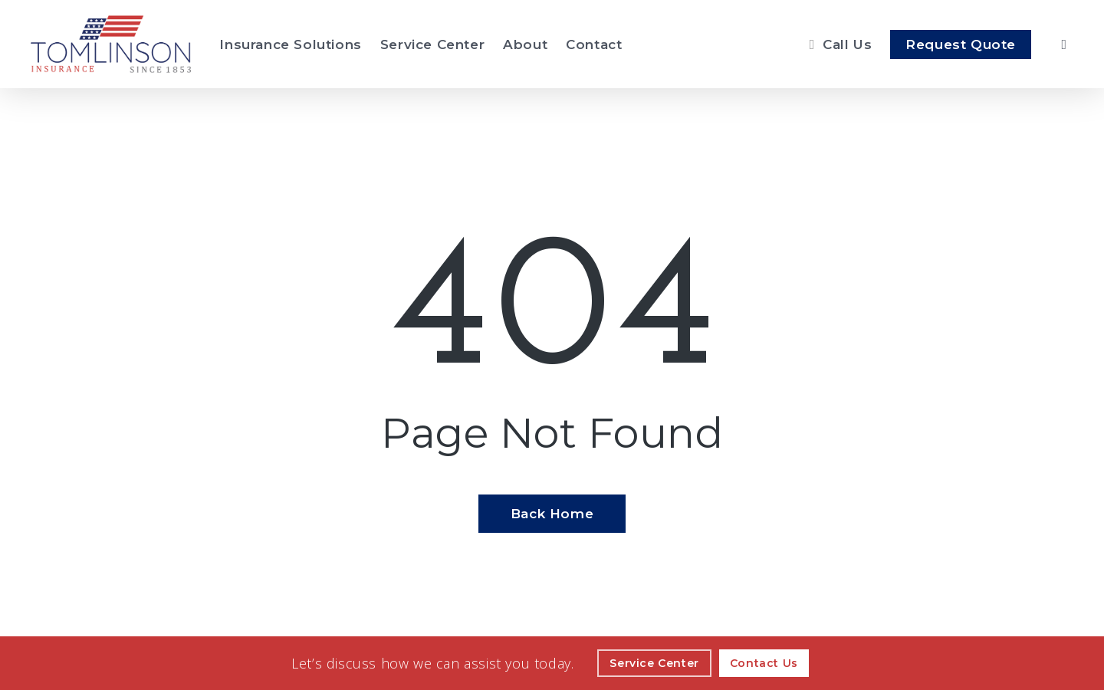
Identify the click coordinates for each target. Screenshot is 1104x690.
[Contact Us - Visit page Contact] (764, 663)
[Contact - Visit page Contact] (594, 44)
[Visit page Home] (111, 44)
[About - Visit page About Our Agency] (525, 44)
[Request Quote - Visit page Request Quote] (960, 44)
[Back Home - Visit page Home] (552, 514)
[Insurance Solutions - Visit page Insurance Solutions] (290, 44)
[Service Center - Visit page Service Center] (432, 44)
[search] (1064, 44)
